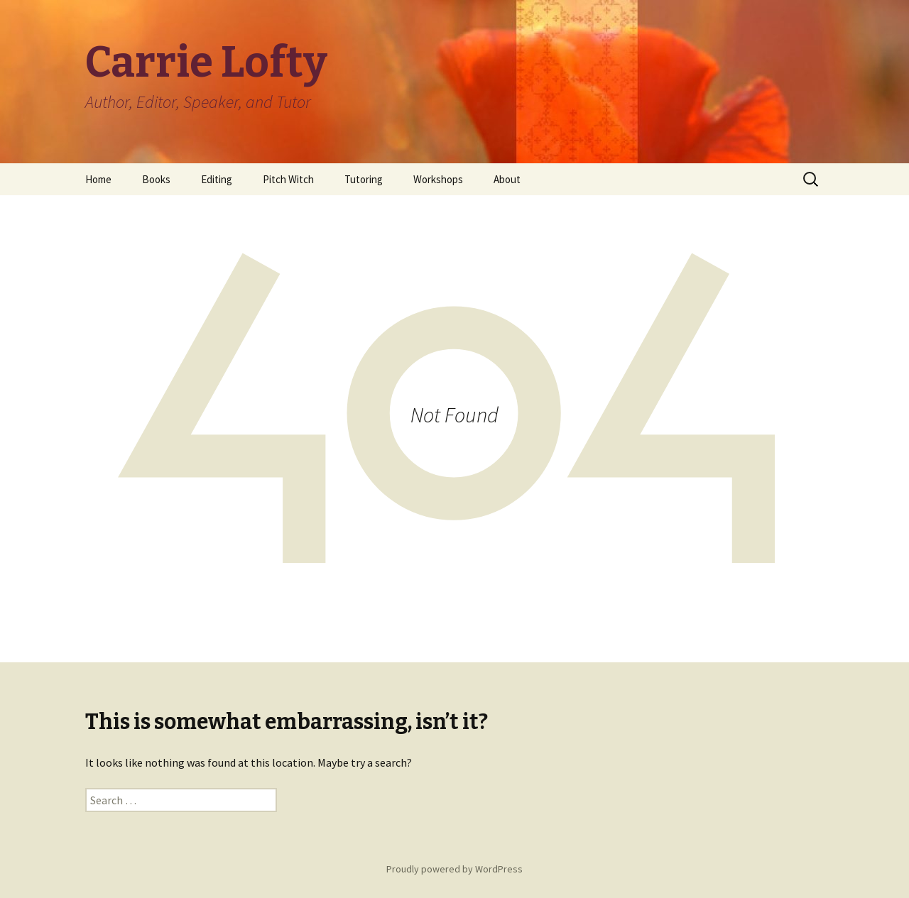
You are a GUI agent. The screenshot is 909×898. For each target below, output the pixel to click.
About (507, 179)
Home (98, 179)
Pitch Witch (288, 179)
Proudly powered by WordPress (454, 869)
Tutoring (363, 179)
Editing (216, 179)
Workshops (438, 179)
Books (156, 179)
